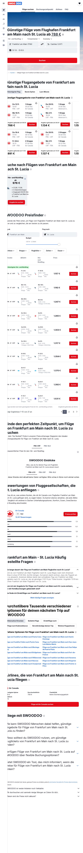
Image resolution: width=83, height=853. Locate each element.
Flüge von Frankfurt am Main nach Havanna (59, 651)
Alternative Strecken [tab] (21, 605)
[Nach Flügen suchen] (3, 10)
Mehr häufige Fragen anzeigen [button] (45, 582)
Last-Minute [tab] (50, 96)
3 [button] (73, 391)
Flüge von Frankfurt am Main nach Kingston (59, 656)
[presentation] (25, 39)
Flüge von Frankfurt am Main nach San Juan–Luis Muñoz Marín (60, 636)
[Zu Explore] (3, 28)
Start (12, 77)
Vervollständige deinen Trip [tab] (48, 610)
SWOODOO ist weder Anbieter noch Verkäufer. (46, 786)
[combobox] (53, 43)
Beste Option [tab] (36, 96)
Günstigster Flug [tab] (19, 96)
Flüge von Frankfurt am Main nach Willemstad (25, 651)
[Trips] (3, 34)
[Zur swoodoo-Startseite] (15, 3)
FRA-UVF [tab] (40, 425)
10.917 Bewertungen (29, 499)
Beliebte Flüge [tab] (39, 605)
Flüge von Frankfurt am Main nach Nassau (28, 655)
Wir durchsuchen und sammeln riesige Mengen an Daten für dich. (46, 790)
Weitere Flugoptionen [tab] (21, 615)
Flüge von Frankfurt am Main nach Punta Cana (27, 630)
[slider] (80, 248)
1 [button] (64, 391)
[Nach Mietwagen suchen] (3, 19)
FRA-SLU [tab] (50, 425)
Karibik (18, 77)
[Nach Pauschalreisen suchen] (3, 24)
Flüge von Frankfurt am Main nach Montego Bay (25, 641)
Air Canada (26, 492)
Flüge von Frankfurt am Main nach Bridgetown (25, 646)
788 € (18, 39)
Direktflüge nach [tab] (56, 605)
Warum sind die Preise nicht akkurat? (46, 794)
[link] (21, 206)
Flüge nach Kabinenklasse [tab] (23, 610)
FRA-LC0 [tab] (35, 452)
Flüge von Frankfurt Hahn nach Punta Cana (26, 636)
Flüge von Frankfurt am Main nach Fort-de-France (61, 646)
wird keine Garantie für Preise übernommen (27, 780)
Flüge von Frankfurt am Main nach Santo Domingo (61, 630)
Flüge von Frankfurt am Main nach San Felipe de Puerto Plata (60, 641)
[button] (3, 3)
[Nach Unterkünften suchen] (3, 14)
